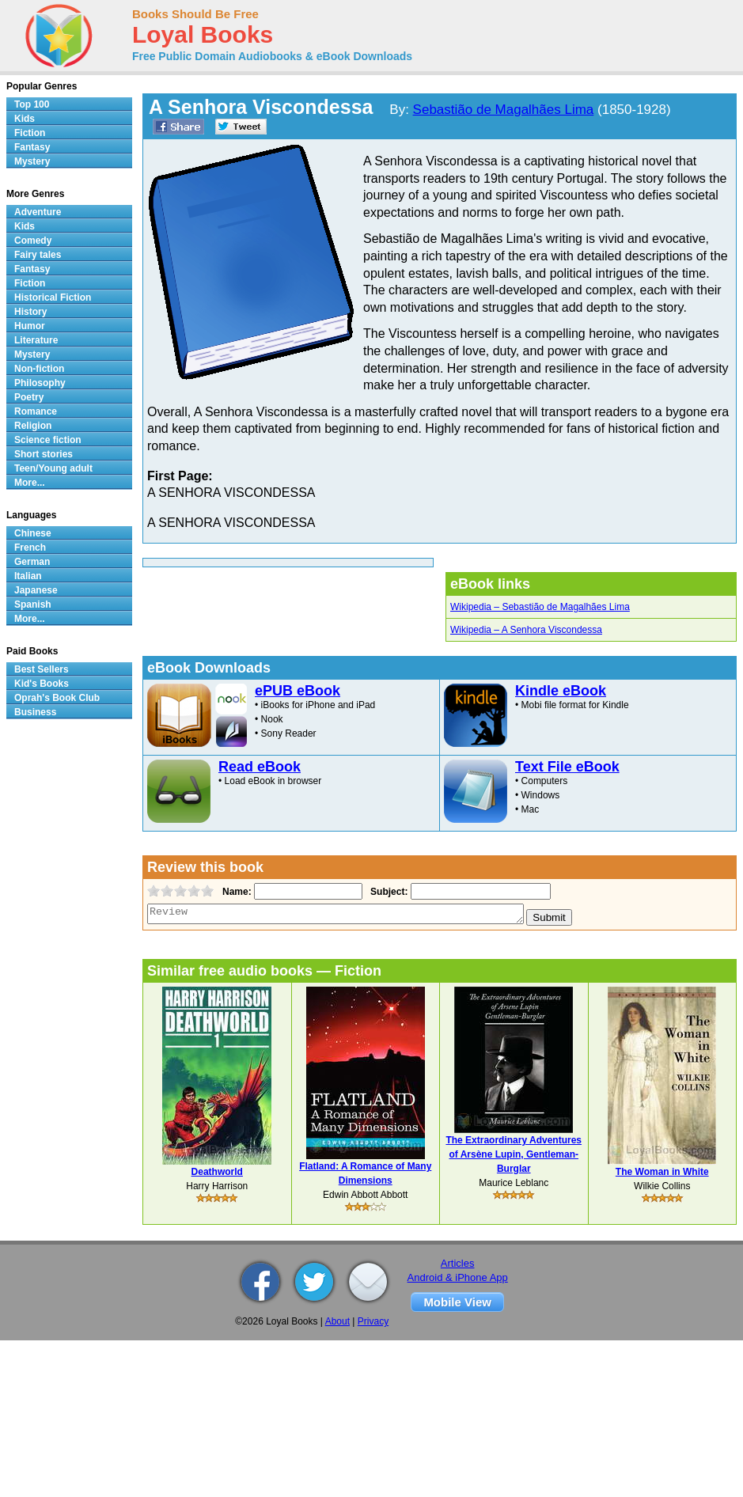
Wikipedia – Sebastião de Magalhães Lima (540, 606)
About (337, 1321)
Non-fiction (39, 368)
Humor (29, 326)
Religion (32, 425)
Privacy (373, 1321)
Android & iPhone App (458, 1277)
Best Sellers (41, 669)
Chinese (32, 533)
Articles (458, 1263)
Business (35, 712)
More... (29, 482)
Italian (28, 576)
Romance (35, 411)
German (32, 561)
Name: (235, 891)
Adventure (37, 212)
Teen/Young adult (53, 468)
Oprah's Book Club (57, 697)
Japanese (36, 590)
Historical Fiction (52, 297)
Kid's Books (41, 683)
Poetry (29, 397)
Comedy (32, 240)
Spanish (32, 604)
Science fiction (48, 439)
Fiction (29, 132)
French (30, 547)
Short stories (43, 454)
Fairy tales (37, 254)
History (30, 311)
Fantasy (32, 147)
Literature (36, 340)
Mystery (32, 161)
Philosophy (40, 382)
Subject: (387, 891)
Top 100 (31, 104)
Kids (24, 118)
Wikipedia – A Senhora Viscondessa (526, 629)
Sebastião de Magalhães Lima (503, 109)
